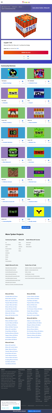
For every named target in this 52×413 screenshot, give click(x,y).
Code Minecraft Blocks (11, 337)
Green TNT (4, 160)
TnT (2, 140)
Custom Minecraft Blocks (11, 323)
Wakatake (5, 102)
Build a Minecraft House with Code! (12, 276)
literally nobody (32, 221)
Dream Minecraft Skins (11, 309)
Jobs (19, 378)
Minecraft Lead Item (10, 345)
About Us (20, 373)
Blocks (20, 7)
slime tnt (30, 120)
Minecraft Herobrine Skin (11, 315)
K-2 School (46, 388)
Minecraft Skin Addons (32, 327)
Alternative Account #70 (8, 201)
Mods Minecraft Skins (10, 298)
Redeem (29, 377)
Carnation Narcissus (7, 142)
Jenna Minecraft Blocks (11, 339)
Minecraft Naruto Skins (11, 307)
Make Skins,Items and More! (11, 268)
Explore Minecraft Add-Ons (10, 274)
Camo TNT (30, 140)
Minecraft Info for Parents (10, 282)
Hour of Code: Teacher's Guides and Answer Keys (35, 278)
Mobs (20, 250)
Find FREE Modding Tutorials (11, 278)
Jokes (6, 246)
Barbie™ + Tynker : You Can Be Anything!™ (33, 268)
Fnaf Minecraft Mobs (32, 300)
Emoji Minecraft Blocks (11, 331)
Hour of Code (39, 401)
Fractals (7, 250)
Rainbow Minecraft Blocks (11, 333)
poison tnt (4, 219)
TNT (18, 48)
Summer (29, 390)
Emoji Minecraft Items (10, 353)
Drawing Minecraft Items (11, 359)
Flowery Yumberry (7, 122)
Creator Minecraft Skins (11, 305)
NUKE (29, 199)
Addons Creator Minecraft (33, 321)
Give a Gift (29, 375)
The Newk (4, 100)
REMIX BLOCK (26, 52)
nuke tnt (30, 160)
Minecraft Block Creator (11, 321)
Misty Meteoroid (7, 162)
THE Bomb (4, 80)
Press (19, 377)
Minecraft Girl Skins (10, 313)
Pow (29, 100)
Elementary (47, 380)
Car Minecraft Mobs (32, 307)
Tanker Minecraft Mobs (33, 311)
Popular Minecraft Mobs (33, 303)
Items (20, 248)
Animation (7, 253)
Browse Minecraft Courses (10, 270)
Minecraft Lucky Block (10, 329)
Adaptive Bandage (7, 83)
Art (6, 242)
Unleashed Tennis (33, 83)
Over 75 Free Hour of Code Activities (32, 276)
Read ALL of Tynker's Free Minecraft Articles (14, 284)
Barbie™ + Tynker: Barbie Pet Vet (31, 270)
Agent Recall (28, 242)
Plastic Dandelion (33, 122)
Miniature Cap (32, 142)
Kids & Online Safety (40, 405)
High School (47, 383)
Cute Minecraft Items (10, 364)
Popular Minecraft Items (11, 351)
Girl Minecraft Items (10, 362)
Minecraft (14, 7)
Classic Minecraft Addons (33, 337)
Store (19, 388)
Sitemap (20, 381)
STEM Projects (47, 398)
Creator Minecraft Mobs (33, 296)
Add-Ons (20, 246)
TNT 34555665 (31, 80)
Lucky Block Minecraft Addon (34, 323)
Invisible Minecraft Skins (11, 296)
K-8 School (46, 390)
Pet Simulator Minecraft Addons (35, 331)
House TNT (4, 120)
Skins (20, 242)
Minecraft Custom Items (11, 347)
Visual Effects (8, 244)
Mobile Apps (21, 380)
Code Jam (38, 399)
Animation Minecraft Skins (12, 311)
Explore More (26, 227)
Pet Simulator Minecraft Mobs (34, 309)
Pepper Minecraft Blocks (11, 335)
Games (6, 255)
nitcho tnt (30, 179)
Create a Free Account (34, 411)
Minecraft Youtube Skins (11, 300)
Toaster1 (31, 102)
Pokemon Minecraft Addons (34, 335)
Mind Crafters (29, 246)
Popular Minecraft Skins (11, 303)
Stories (6, 257)
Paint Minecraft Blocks (11, 325)
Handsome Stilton (33, 201)
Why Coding (30, 378)
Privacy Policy (31, 405)
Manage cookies (5, 408)
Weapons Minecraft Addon (34, 325)
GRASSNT (4, 179)
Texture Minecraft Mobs (33, 298)
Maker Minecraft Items (11, 349)
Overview (29, 372)
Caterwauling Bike (7, 221)
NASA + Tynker (28, 272)
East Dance (31, 162)
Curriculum (29, 373)
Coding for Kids (6, 7)
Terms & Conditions (22, 405)
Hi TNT (3, 199)
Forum (19, 386)
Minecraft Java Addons (32, 329)
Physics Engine (8, 248)
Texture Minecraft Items (11, 357)
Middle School (47, 381)
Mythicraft (28, 244)
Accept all (16, 407)
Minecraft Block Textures (11, 327)
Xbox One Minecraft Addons (34, 333)
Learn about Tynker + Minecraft (40, 8)
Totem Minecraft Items (11, 355)
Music (6, 259)
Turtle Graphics (8, 261)
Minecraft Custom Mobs (33, 315)
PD (45, 395)
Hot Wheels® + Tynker (29, 274)
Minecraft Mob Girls (32, 305)
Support (20, 375)
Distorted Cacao (32, 182)
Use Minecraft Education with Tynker (12, 280)
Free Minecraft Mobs (32, 313)
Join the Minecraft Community (11, 272)
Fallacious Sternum (7, 182)
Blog (19, 372)
